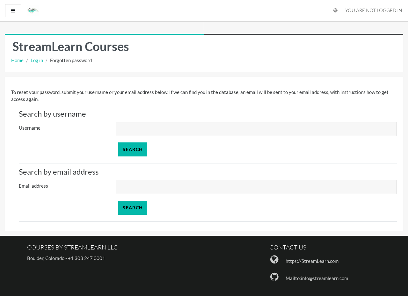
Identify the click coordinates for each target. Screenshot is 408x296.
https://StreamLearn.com (312, 261)
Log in (37, 60)
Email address (33, 186)
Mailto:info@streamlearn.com (317, 278)
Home (17, 60)
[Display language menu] (335, 10)
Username (29, 128)
